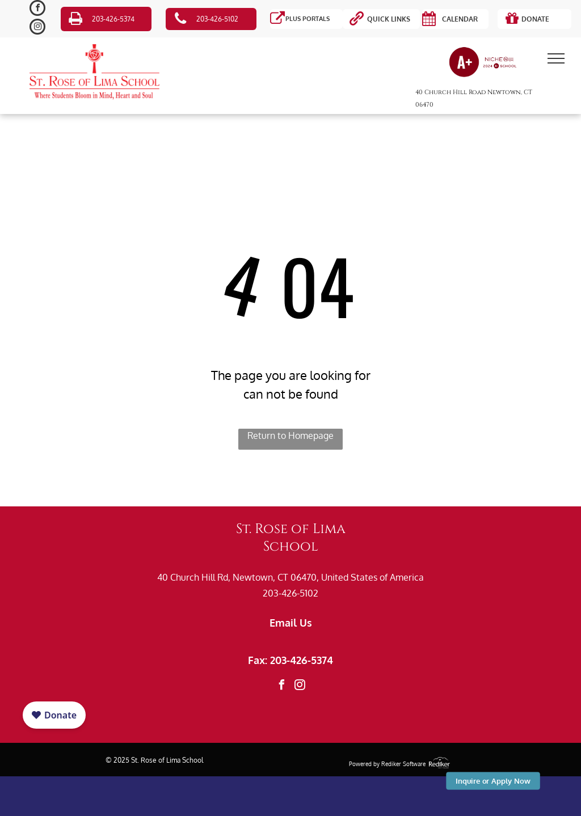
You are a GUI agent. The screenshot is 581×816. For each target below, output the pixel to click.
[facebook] (37, 9)
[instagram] (37, 28)
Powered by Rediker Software (387, 763)
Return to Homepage (290, 435)
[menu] (556, 58)
